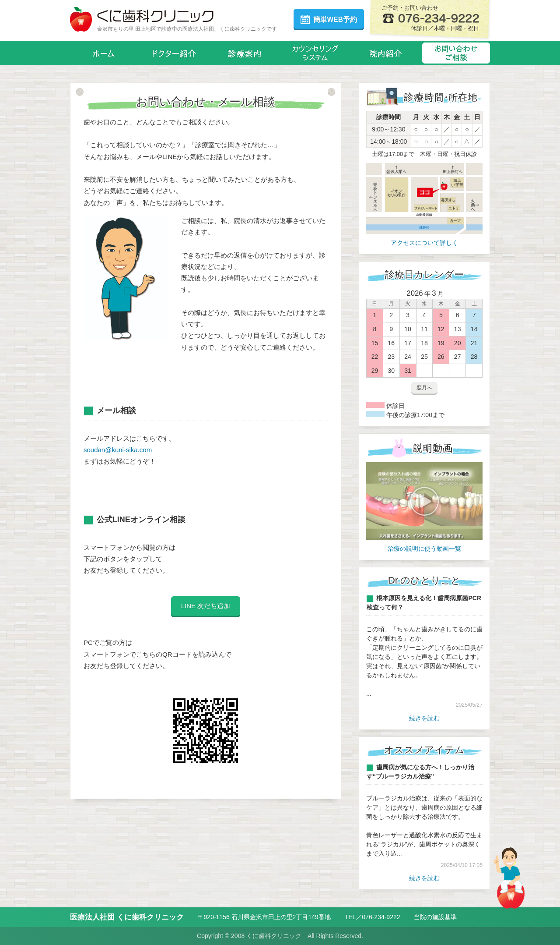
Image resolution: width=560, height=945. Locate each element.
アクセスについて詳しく (424, 242)
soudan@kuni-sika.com (118, 449)
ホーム (104, 53)
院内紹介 (386, 53)
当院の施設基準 (435, 916)
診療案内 (245, 53)
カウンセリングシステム (315, 53)
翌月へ (424, 388)
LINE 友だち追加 (206, 605)
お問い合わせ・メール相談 (456, 53)
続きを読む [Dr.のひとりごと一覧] (424, 718)
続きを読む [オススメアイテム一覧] (424, 877)
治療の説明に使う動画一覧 (424, 548)
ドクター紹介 (174, 53)
